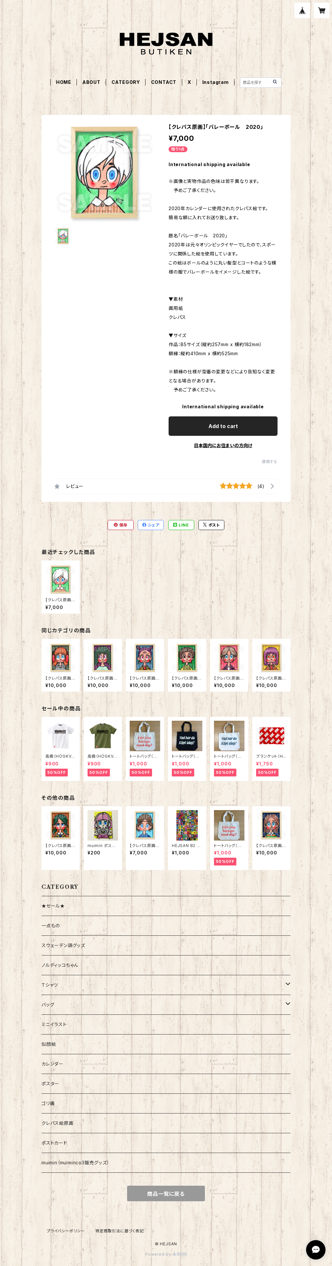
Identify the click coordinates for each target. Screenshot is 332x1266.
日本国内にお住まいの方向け (223, 445)
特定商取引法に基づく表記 (119, 1230)
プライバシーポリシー (66, 1230)
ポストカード (54, 1143)
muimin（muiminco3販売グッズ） (76, 1162)
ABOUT (91, 82)
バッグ (48, 1004)
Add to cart (223, 426)
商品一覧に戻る (166, 1194)
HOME (63, 82)
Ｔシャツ (50, 985)
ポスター (50, 1083)
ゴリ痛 (48, 1103)
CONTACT (164, 82)
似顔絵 (49, 1044)
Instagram (215, 82)
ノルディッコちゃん (60, 965)
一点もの (51, 925)
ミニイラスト (54, 1024)
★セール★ (53, 906)
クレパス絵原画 (58, 1123)
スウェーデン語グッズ (63, 945)
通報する (270, 461)
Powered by (166, 1254)
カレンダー (53, 1064)
